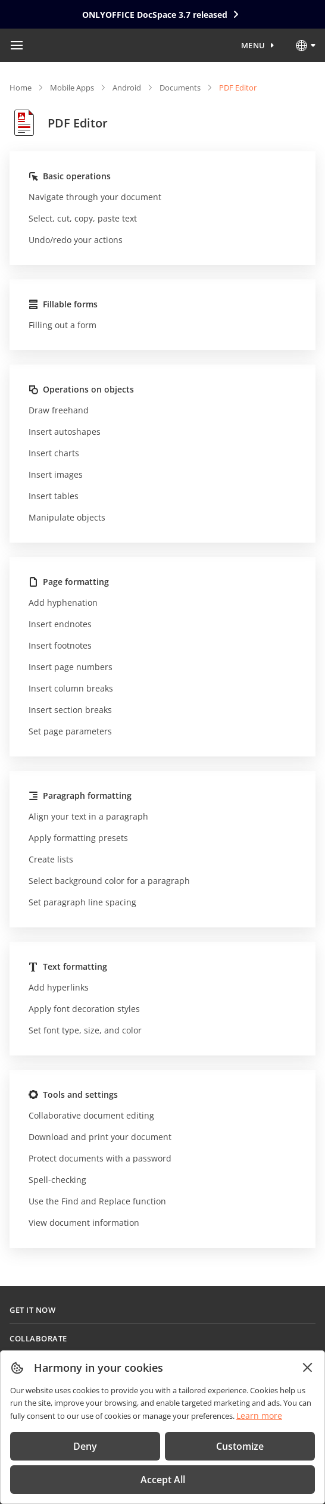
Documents (180, 87)
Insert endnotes (60, 624)
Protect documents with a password (100, 1158)
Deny (85, 1446)
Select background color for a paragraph (109, 880)
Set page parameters (70, 731)
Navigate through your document (95, 197)
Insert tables (54, 496)
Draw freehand (59, 410)
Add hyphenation (63, 602)
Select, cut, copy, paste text (83, 218)
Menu (253, 45)
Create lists (51, 859)
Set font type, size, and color (85, 1030)
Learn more (259, 1415)
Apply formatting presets (78, 837)
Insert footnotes (60, 645)
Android (126, 87)
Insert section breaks (70, 709)
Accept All (162, 1479)
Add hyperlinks (59, 987)
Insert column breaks (71, 688)
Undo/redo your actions (76, 239)
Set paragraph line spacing (82, 902)
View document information (84, 1222)
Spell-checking (57, 1179)
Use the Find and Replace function (97, 1201)
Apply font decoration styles (84, 1008)
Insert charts (54, 453)
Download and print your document (100, 1136)
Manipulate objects (67, 517)
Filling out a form (62, 325)
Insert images (56, 474)
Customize (240, 1446)
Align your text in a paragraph (88, 816)
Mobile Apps (72, 87)
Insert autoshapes (65, 431)
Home (21, 87)
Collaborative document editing (91, 1115)
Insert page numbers (70, 666)
